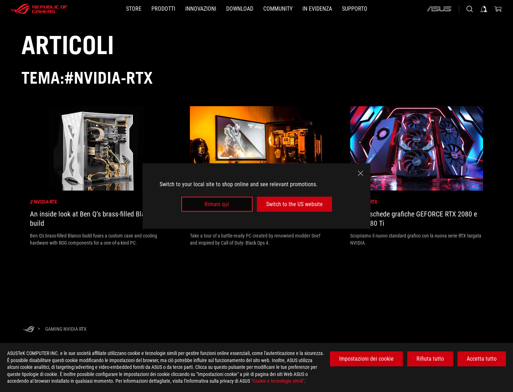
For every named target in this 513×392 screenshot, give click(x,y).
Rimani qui (216, 204)
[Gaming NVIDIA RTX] (66, 329)
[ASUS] (439, 9)
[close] (360, 173)
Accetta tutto (482, 358)
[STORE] (133, 9)
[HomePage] (29, 329)
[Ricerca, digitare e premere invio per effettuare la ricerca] (469, 9)
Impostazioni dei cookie (366, 358)
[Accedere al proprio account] (484, 9)
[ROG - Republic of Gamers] (39, 9)
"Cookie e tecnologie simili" (277, 381)
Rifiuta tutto (430, 358)
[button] (163, 9)
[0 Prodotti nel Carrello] (498, 9)
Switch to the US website (294, 204)
